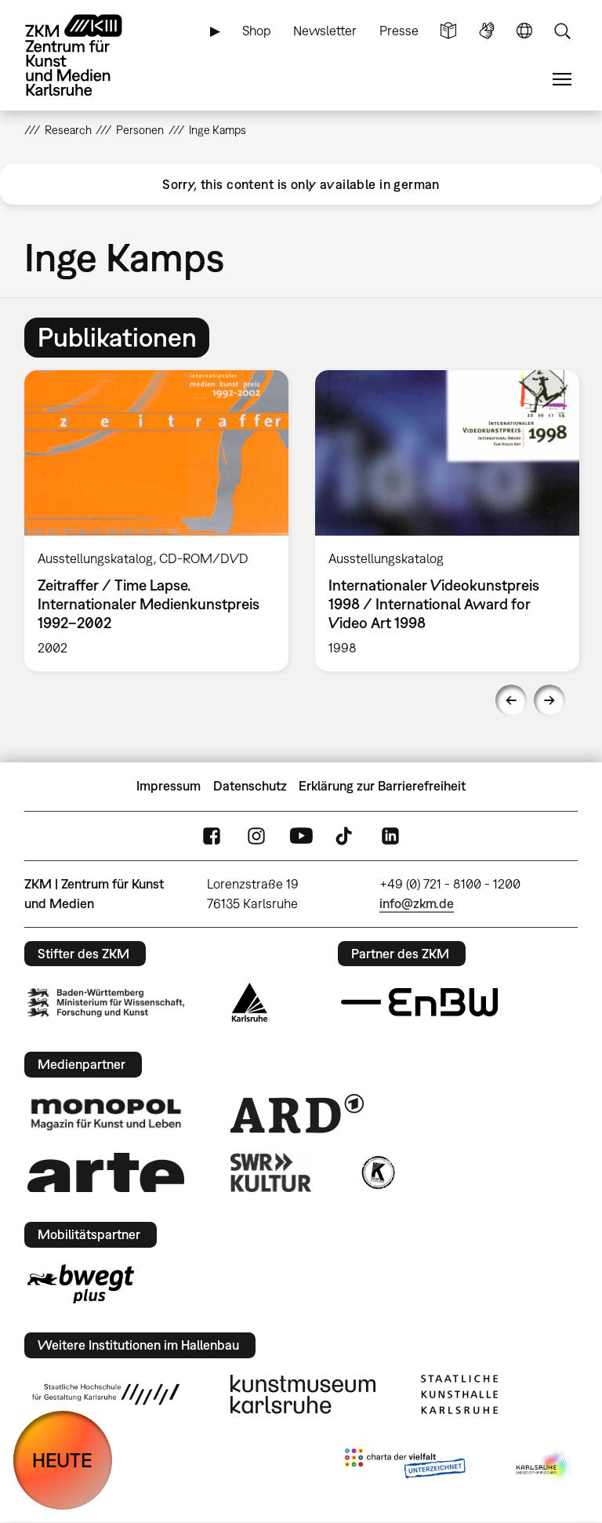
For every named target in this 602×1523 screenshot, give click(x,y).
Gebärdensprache (486, 31)
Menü (562, 79)
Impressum (168, 786)
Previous (511, 700)
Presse (399, 30)
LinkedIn (390, 835)
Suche (562, 31)
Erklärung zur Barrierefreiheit (382, 786)
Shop (256, 30)
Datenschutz (250, 786)
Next (549, 700)
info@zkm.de (416, 903)
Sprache (524, 31)
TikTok (345, 835)
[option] (156, 520)
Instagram (256, 835)
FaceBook (211, 835)
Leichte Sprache (448, 31)
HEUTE (62, 1459)
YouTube (301, 835)
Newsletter (325, 30)
